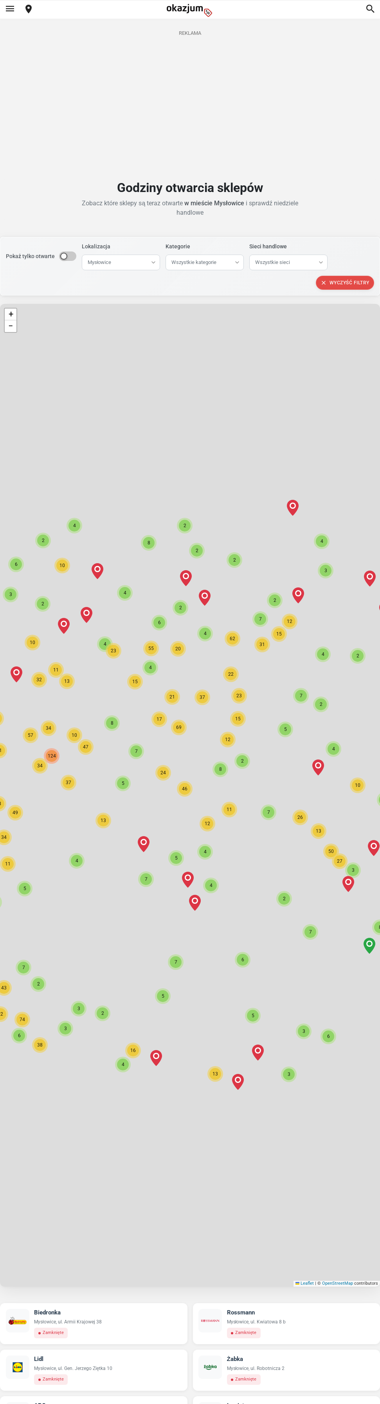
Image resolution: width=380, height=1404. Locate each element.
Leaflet (304, 1283)
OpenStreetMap (337, 1283)
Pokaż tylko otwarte (30, 256)
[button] (185, 789)
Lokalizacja (96, 246)
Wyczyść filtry (345, 283)
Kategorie (178, 246)
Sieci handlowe (268, 246)
